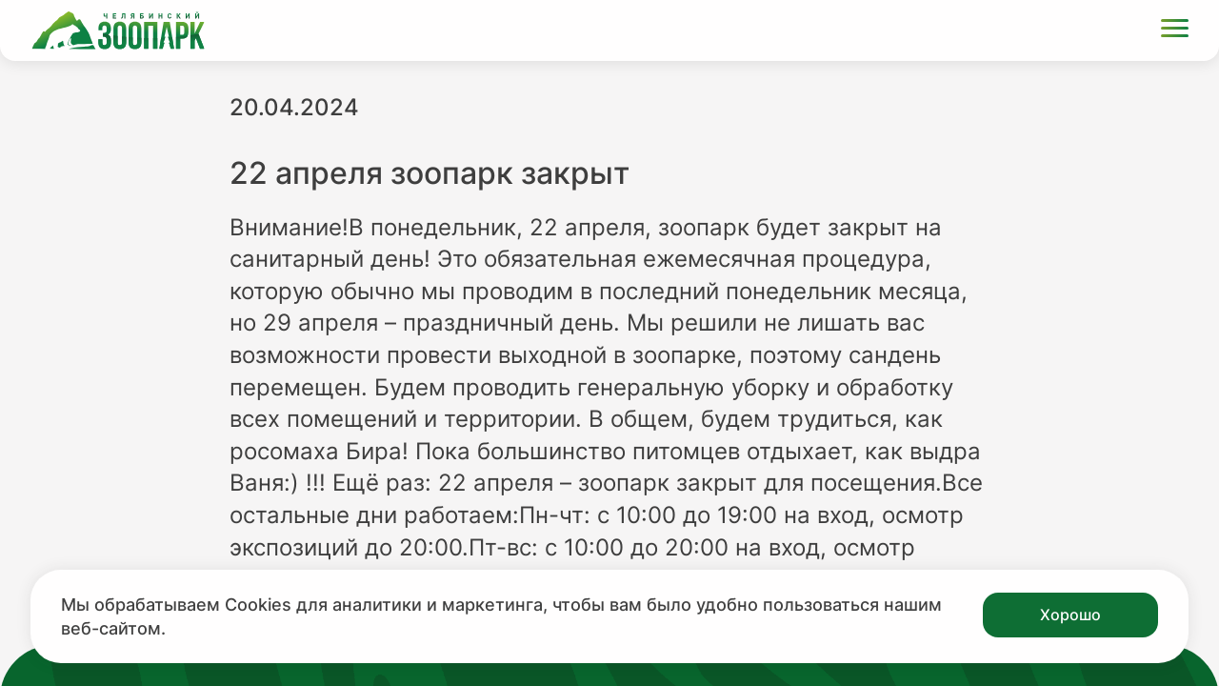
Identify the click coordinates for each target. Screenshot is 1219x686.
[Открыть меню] (1175, 31)
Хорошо (1070, 614)
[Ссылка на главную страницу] (118, 30)
